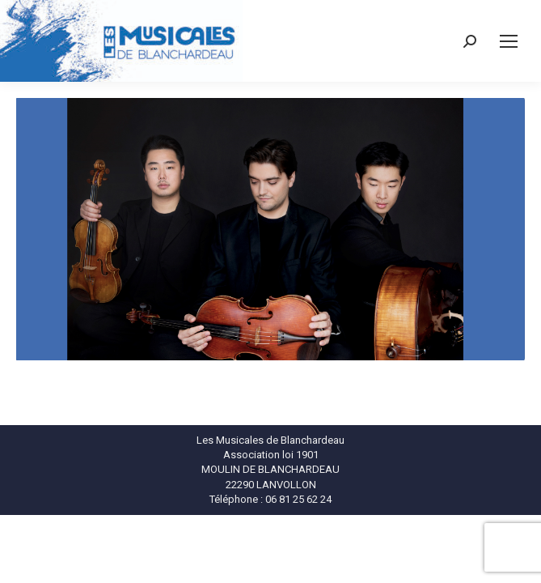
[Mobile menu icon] (508, 41)
